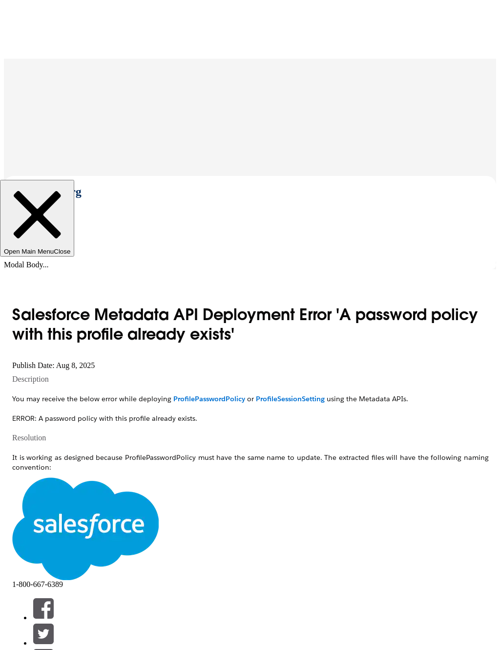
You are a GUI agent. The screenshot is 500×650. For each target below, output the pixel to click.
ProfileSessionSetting (290, 398)
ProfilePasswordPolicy (209, 398)
